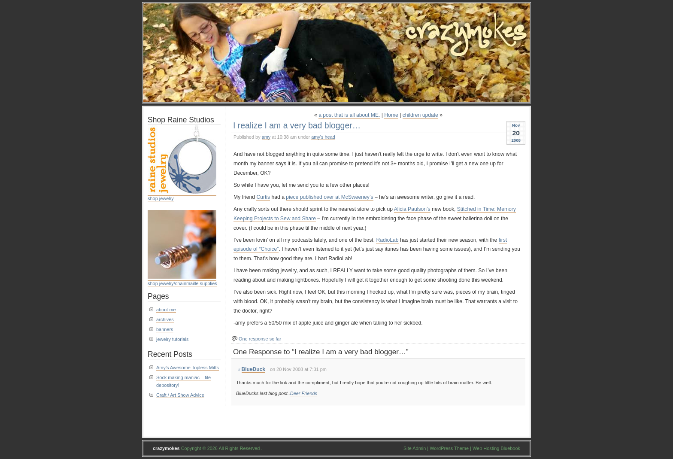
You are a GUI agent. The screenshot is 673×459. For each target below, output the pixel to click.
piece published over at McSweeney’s (329, 197)
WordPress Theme (449, 448)
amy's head (323, 137)
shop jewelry (161, 198)
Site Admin (414, 448)
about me (166, 309)
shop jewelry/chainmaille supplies (182, 283)
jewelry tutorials (172, 339)
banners (164, 329)
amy (266, 137)
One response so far (260, 338)
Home (391, 115)
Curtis (263, 197)
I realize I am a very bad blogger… (297, 125)
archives (165, 319)
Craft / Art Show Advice (180, 395)
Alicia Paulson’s (412, 209)
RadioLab (387, 240)
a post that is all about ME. (349, 115)
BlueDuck (253, 369)
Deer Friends (303, 393)
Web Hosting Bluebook (496, 448)
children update (420, 115)
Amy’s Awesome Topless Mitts (187, 367)
